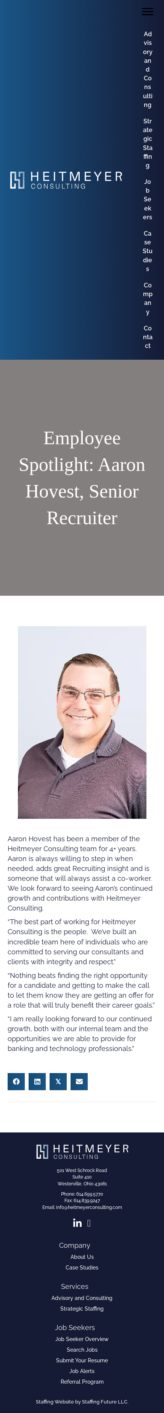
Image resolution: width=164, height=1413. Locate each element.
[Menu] (147, 11)
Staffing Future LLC (104, 1402)
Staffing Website (55, 1402)
